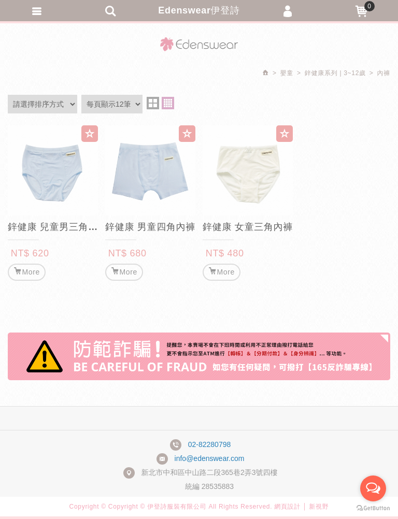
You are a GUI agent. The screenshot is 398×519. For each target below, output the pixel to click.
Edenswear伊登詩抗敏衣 (199, 44)
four (168, 103)
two (153, 103)
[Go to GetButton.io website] (373, 508)
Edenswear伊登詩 (198, 10)
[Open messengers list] (373, 488)
